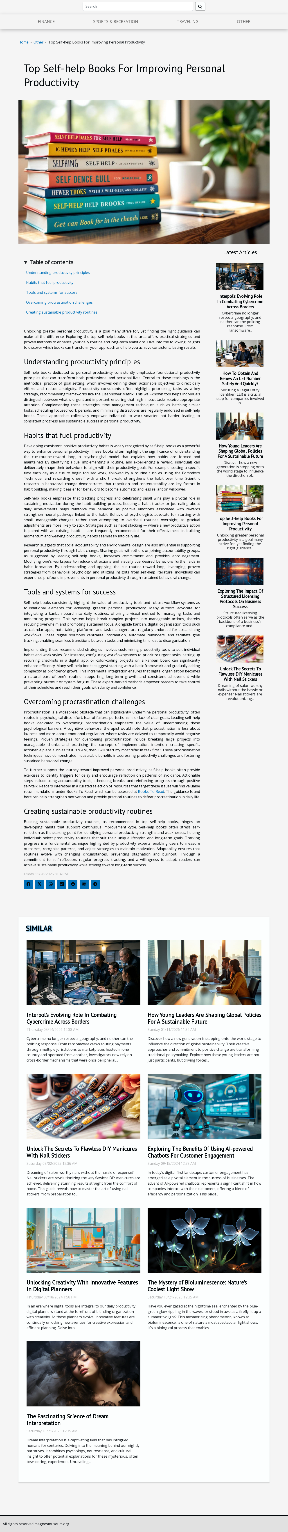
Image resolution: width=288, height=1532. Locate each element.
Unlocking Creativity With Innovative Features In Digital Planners (82, 1286)
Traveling (187, 21)
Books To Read (151, 791)
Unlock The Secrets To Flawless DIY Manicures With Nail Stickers (240, 674)
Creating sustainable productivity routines (61, 312)
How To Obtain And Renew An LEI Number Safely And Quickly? (240, 378)
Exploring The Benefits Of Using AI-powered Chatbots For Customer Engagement (200, 1152)
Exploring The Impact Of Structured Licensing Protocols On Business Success (240, 598)
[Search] (138, 6)
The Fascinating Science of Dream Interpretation (67, 1420)
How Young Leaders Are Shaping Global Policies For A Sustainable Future (240, 451)
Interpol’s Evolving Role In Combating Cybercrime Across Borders (240, 301)
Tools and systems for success (51, 292)
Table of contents (51, 262)
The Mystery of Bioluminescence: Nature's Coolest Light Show (197, 1286)
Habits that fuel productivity (49, 282)
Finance (46, 21)
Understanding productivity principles (58, 272)
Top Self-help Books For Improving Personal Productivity (240, 524)
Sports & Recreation (115, 21)
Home (23, 42)
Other (243, 21)
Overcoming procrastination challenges (59, 302)
